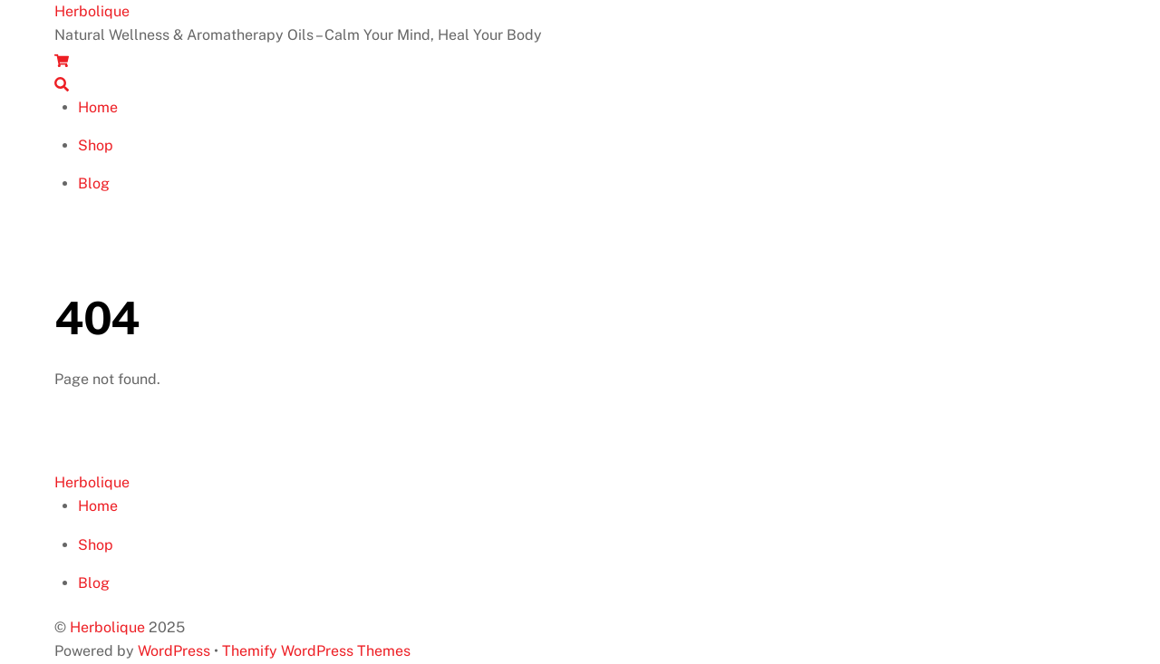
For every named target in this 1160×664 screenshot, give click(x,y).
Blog (94, 183)
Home (98, 107)
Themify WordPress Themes (316, 650)
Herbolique (107, 627)
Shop (95, 145)
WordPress (174, 650)
